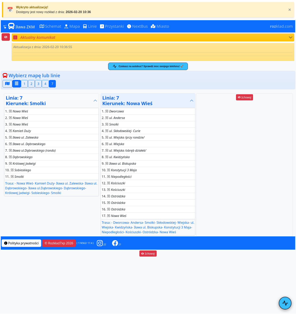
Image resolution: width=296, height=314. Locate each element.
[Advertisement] (244, 129)
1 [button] (24, 84)
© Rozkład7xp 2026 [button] (59, 243)
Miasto (160, 26)
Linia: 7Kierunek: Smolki (26, 100)
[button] (101, 243)
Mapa (72, 26)
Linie (90, 26)
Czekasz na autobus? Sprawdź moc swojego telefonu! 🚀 (148, 66)
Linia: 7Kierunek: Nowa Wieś (127, 100)
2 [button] (31, 84)
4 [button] (45, 84)
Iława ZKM (19, 26)
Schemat (50, 26)
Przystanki (112, 26)
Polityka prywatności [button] (21, 243)
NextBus (137, 26)
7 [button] (52, 84)
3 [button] (38, 84)
